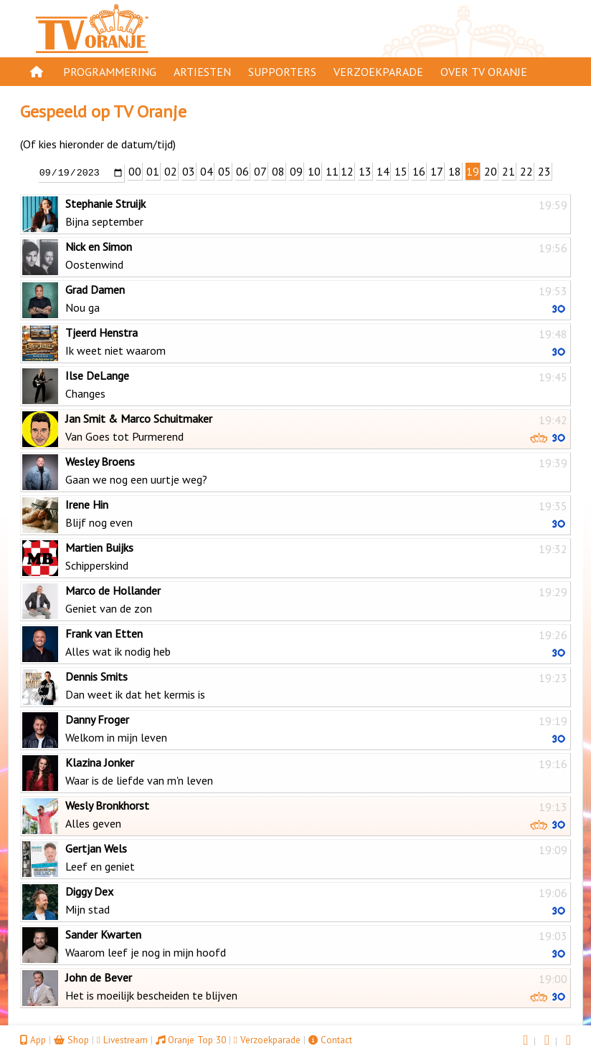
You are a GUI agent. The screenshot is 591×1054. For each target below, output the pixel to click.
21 (508, 171)
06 (242, 171)
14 (383, 171)
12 (347, 171)
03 (188, 171)
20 (490, 171)
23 (544, 171)
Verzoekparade (378, 71)
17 (436, 171)
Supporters (282, 71)
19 (472, 171)
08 (278, 171)
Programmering (109, 71)
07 (260, 171)
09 (296, 171)
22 (526, 171)
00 (134, 171)
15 (400, 171)
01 (152, 171)
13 (365, 171)
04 (206, 171)
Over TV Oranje (483, 71)
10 (314, 171)
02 (170, 171)
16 (418, 171)
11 (332, 171)
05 (224, 171)
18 (454, 171)
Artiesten (202, 71)
